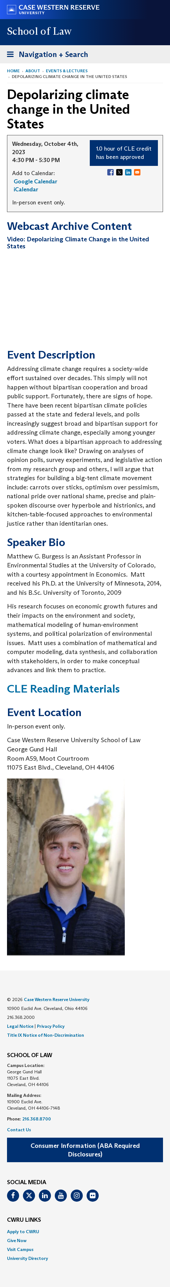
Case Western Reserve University (56, 999)
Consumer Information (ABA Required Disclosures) (85, 1150)
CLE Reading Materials (63, 688)
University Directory (27, 1258)
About (32, 70)
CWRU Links (24, 1220)
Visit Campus (20, 1249)
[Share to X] (119, 172)
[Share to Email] (137, 172)
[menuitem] (85, 1231)
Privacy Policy (51, 1026)
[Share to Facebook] (110, 172)
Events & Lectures (67, 70)
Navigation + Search (45, 55)
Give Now (16, 1240)
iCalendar (26, 189)
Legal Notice (20, 1026)
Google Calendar (35, 181)
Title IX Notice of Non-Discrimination (45, 1035)
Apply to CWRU (23, 1231)
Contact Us (19, 1130)
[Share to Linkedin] (128, 172)
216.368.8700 (36, 1119)
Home (13, 70)
